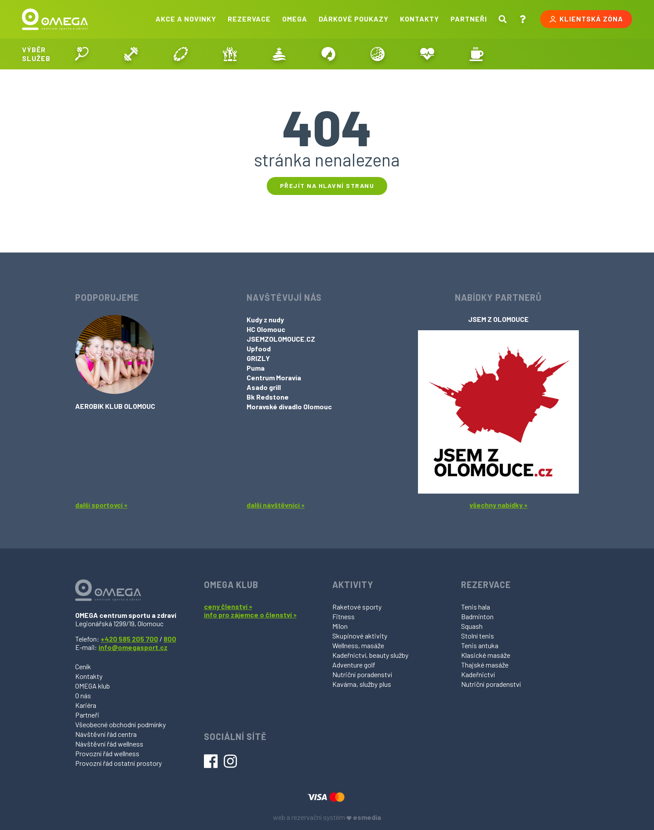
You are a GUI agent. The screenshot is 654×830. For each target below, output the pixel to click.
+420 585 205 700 (129, 639)
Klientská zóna (586, 18)
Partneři (469, 18)
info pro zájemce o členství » (250, 614)
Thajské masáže (485, 664)
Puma (256, 368)
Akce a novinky (186, 18)
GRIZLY (258, 358)
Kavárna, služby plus (361, 684)
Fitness (343, 616)
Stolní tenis (477, 636)
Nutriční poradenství (362, 674)
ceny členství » (228, 606)
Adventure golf (353, 664)
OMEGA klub (92, 686)
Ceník (83, 666)
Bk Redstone (268, 397)
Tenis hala (475, 607)
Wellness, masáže (358, 645)
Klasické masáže (485, 655)
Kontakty (419, 18)
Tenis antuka (479, 645)
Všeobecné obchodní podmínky (120, 724)
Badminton (477, 616)
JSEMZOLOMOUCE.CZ (281, 339)
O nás (83, 695)
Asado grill (264, 387)
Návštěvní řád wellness (109, 744)
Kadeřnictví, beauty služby (370, 655)
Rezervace (249, 18)
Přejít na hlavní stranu (327, 185)
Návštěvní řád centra (106, 734)
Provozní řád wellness (107, 753)
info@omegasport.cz (132, 647)
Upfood (259, 348)
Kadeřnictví (478, 674)
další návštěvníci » (276, 505)
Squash (472, 626)
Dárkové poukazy (354, 18)
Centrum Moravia (274, 377)
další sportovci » (101, 505)
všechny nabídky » (498, 505)
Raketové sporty (357, 607)
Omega (294, 18)
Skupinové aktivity (359, 636)
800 (170, 639)
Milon (340, 626)
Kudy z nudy (265, 319)
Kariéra (85, 705)
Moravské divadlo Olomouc (289, 406)
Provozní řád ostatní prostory (118, 763)
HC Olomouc (266, 329)
